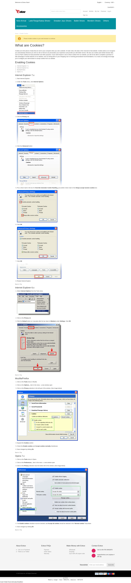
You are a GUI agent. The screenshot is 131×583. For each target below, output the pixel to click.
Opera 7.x (20, 71)
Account (85, 11)
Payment (46, 549)
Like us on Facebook (24, 549)
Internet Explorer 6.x (23, 68)
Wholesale (72, 549)
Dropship (71, 551)
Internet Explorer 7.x (23, 66)
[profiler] (65, 578)
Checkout (103, 11)
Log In (109, 11)
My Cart (97, 11)
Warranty (46, 553)
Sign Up (85, 15)
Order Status (47, 551)
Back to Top (18, 284)
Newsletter (84, 565)
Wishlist (91, 11)
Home (16, 33)
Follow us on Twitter (23, 551)
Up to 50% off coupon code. (77, 553)
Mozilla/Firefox (21, 70)
